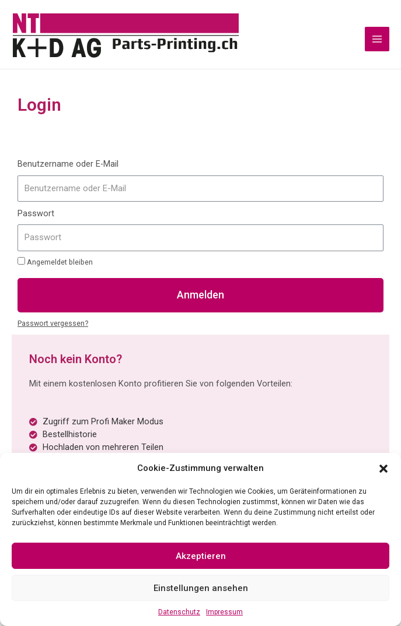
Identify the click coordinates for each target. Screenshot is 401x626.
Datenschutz (179, 612)
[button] (383, 468)
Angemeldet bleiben (55, 263)
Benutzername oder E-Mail (68, 166)
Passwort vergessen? (53, 325)
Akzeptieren (201, 556)
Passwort (36, 215)
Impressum (224, 612)
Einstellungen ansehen (201, 588)
